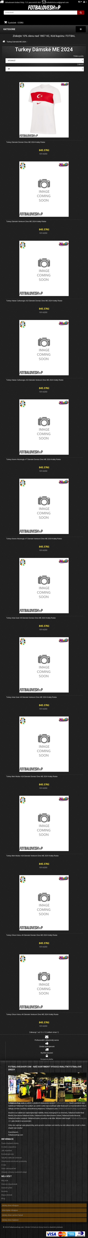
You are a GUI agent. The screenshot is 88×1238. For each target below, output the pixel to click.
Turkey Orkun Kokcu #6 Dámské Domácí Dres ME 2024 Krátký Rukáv (31, 935)
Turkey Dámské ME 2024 (16, 42)
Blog (3, 1198)
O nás (3, 1165)
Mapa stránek (6, 1195)
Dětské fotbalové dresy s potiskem (72, 1109)
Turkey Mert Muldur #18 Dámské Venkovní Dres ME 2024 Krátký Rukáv (32, 856)
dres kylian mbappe (10, 1210)
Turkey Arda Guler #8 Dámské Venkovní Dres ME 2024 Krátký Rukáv (31, 697)
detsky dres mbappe (10, 1205)
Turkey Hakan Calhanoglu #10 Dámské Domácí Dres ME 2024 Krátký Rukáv (34, 301)
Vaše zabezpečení (8, 1168)
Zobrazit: (80, 64)
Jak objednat (6, 1150)
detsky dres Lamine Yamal (12, 1215)
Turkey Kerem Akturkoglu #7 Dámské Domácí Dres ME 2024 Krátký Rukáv (33, 459)
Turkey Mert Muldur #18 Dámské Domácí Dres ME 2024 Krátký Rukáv (32, 776)
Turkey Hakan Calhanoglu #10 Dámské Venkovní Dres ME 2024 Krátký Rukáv (34, 380)
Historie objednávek (9, 1184)
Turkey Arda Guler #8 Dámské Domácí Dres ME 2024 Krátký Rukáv (31, 618)
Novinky (4, 1191)
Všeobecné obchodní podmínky (14, 1161)
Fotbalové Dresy (62, 1103)
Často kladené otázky (10, 1143)
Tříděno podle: (78, 56)
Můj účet (4, 1180)
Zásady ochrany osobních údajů (14, 1172)
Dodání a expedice (8, 1147)
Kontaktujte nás (7, 1154)
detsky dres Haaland (10, 1220)
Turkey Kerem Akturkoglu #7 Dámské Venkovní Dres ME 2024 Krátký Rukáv (34, 539)
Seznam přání (6, 1188)
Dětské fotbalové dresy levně (36, 1227)
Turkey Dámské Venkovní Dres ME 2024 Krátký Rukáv (26, 221)
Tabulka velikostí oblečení (11, 1158)
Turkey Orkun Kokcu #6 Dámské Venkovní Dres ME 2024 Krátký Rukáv (32, 1014)
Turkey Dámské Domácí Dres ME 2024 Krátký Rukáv (25, 142)
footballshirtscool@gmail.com (55, 2)
